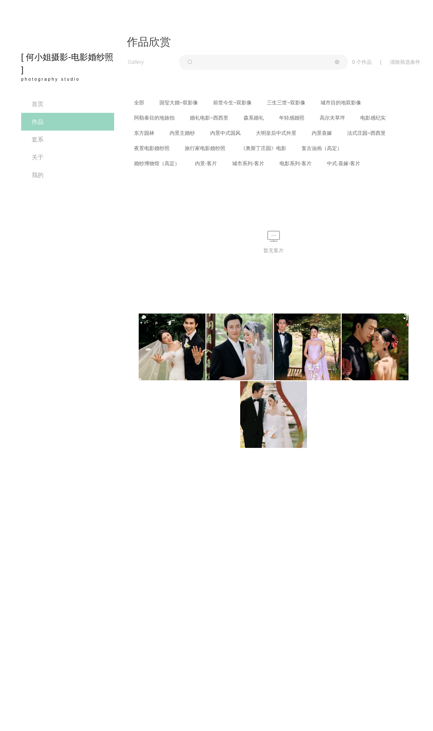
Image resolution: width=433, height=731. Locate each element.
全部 (139, 103)
